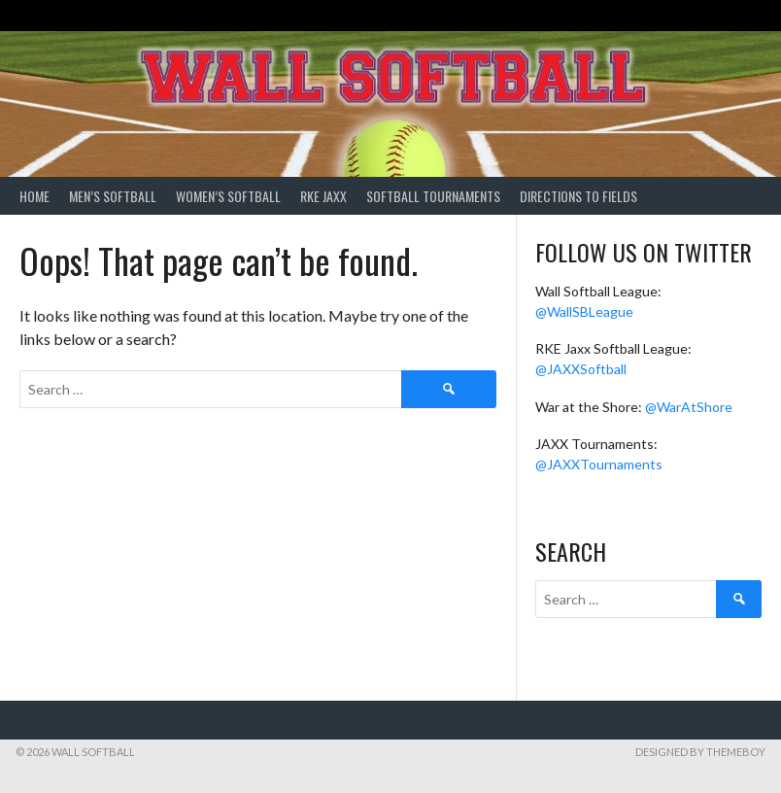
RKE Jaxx (323, 196)
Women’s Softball (228, 196)
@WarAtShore (688, 406)
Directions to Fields (578, 196)
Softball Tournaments (433, 196)
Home (34, 196)
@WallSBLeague (584, 311)
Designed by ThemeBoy (700, 751)
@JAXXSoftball (581, 369)
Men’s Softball (112, 196)
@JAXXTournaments (598, 464)
